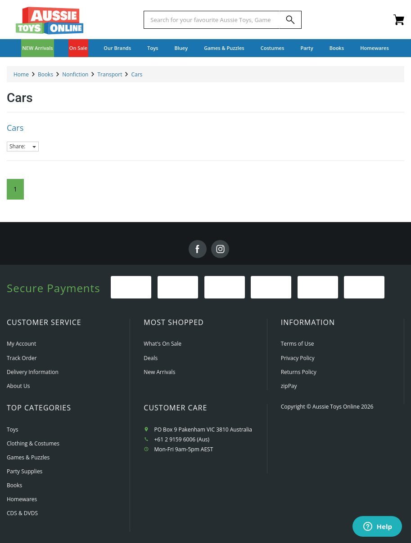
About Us (18, 386)
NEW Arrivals (37, 48)
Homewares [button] (374, 48)
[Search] (290, 20)
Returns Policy (298, 372)
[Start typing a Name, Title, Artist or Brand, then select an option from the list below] (211, 20)
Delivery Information (33, 372)
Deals (151, 358)
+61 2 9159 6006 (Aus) (181, 439)
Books (337, 48)
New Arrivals (159, 372)
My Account (21, 343)
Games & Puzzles (28, 457)
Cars (15, 127)
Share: (22, 146)
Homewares (22, 499)
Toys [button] (152, 48)
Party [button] (306, 48)
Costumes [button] (273, 48)
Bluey (181, 48)
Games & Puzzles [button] (224, 48)
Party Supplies (24, 471)
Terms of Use (297, 343)
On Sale (78, 48)
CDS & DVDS (22, 513)
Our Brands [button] (117, 48)
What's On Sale (162, 343)
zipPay (289, 386)
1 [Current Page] (15, 189)
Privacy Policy (298, 358)
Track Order (22, 358)
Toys (12, 429)
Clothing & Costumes (33, 443)
